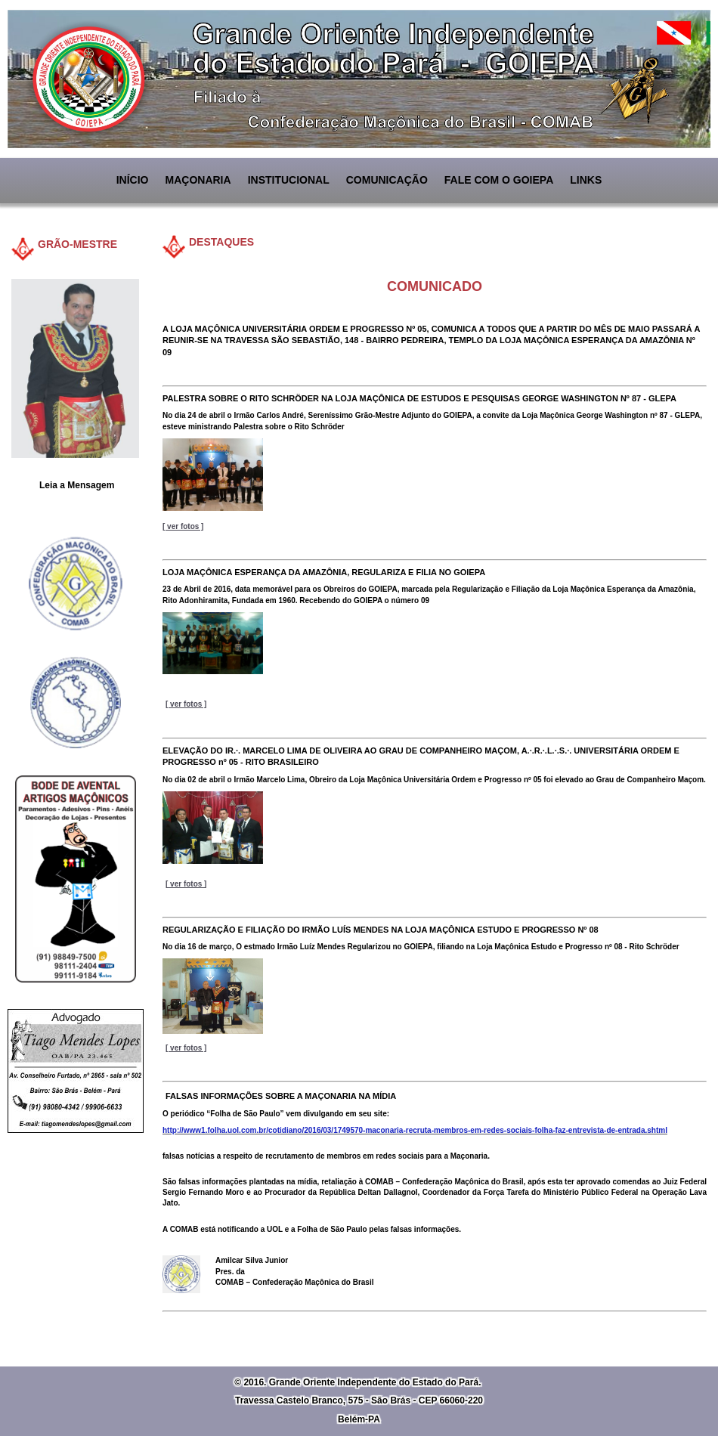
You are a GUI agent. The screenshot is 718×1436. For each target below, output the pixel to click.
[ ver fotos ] (186, 704)
